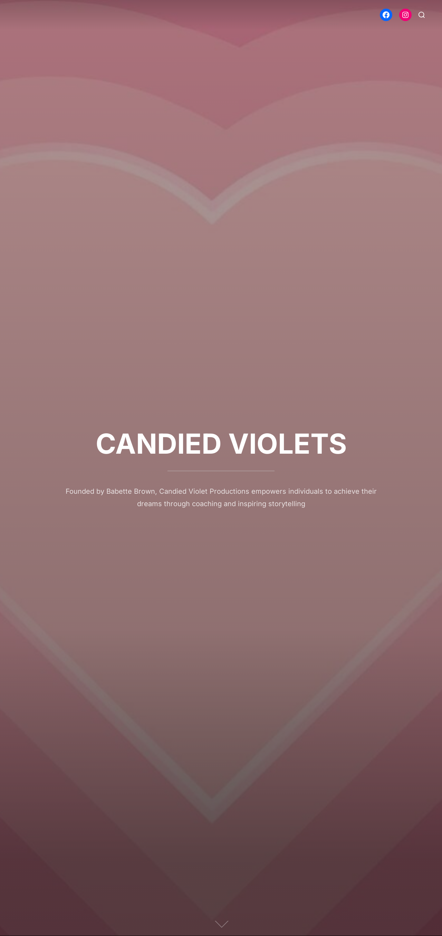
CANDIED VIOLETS (221, 443)
